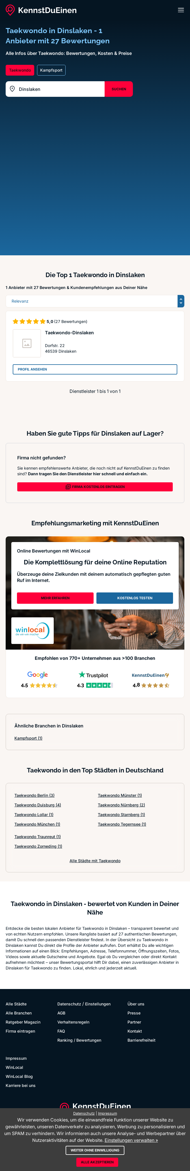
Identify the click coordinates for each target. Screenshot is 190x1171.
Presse (134, 1013)
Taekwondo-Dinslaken (69, 332)
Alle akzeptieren (97, 1162)
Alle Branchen (19, 1013)
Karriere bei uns (21, 1085)
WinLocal (14, 1067)
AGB (61, 1013)
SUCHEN (119, 89)
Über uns (136, 1003)
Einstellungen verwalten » (131, 1140)
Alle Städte (16, 1003)
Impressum (16, 1058)
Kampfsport (28, 738)
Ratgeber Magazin (23, 1022)
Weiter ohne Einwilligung (95, 1150)
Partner (134, 1022)
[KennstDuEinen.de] (41, 10)
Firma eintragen (20, 1031)
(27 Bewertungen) (70, 321)
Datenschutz (69, 1003)
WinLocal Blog (19, 1076)
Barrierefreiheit (142, 1040)
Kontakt (135, 1031)
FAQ (61, 1031)
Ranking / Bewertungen (79, 1040)
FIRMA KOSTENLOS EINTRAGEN (95, 487)
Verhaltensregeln (73, 1022)
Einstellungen (98, 1003)
